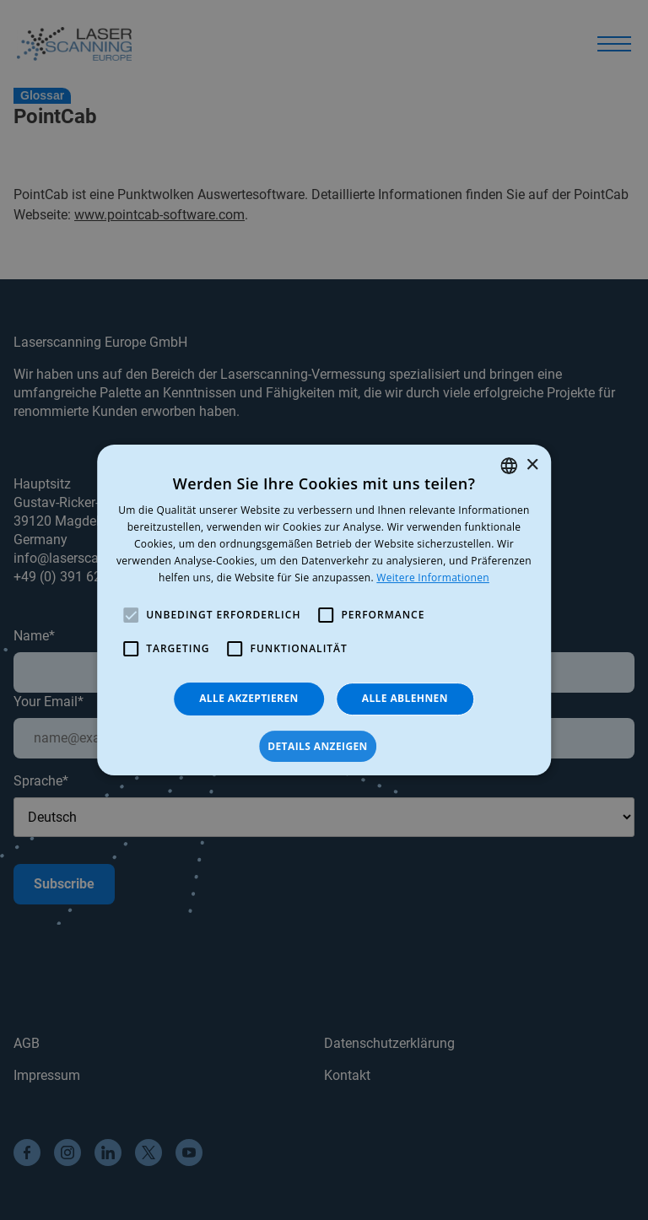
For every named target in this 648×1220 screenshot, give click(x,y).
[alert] (324, 610)
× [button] (532, 465)
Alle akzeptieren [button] (249, 698)
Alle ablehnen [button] (405, 698)
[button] (324, 746)
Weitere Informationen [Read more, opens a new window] (432, 577)
